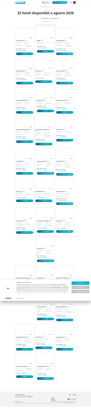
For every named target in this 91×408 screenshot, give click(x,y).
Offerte (46, 2)
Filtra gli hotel (33, 19)
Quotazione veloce (60, 2)
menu (73, 2)
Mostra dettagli (20, 405)
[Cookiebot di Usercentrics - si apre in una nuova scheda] (8, 405)
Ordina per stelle (57, 19)
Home (41, 6)
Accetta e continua (80, 390)
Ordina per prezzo (45, 19)
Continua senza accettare (80, 398)
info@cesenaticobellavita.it (43, 396)
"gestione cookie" (34, 400)
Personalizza (80, 394)
